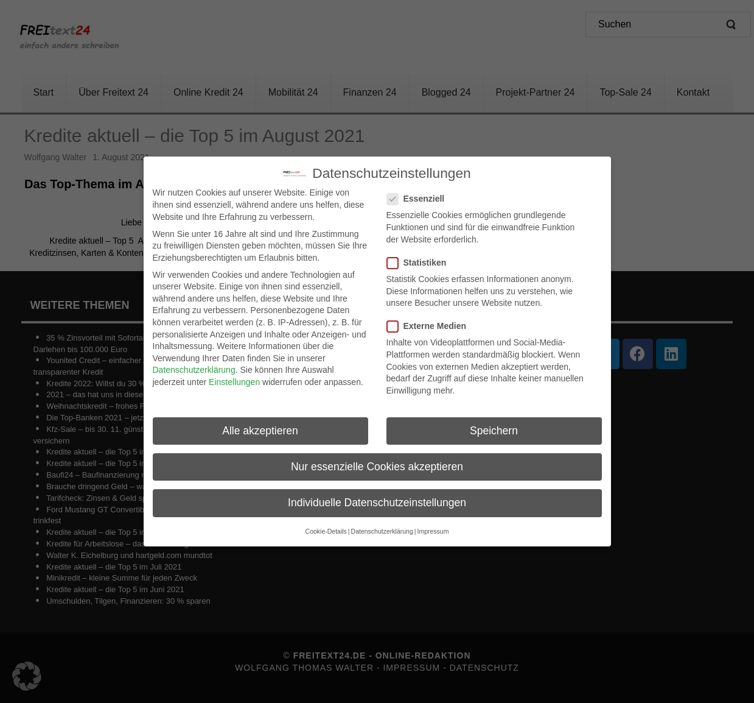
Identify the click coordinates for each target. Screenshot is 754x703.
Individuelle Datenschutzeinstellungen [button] (377, 497)
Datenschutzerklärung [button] (382, 526)
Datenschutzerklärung (194, 365)
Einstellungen (234, 377)
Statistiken (420, 257)
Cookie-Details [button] (326, 526)
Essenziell (419, 194)
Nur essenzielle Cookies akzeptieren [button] (377, 461)
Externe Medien (430, 321)
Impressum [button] (433, 526)
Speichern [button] (494, 425)
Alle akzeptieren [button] (260, 425)
